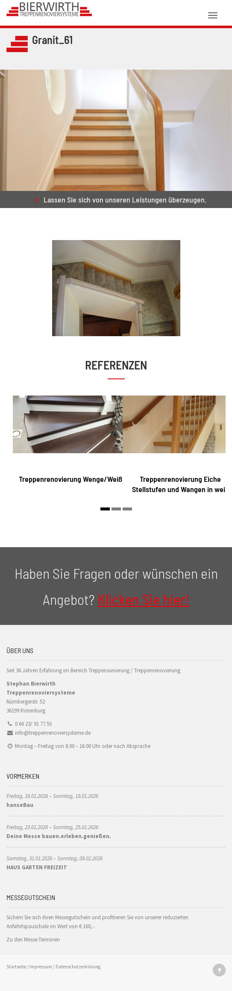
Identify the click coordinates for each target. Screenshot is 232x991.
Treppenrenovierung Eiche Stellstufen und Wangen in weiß (180, 483)
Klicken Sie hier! (144, 599)
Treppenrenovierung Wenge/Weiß (70, 479)
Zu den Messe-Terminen (33, 939)
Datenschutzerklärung (78, 967)
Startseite (16, 967)
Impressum (40, 967)
